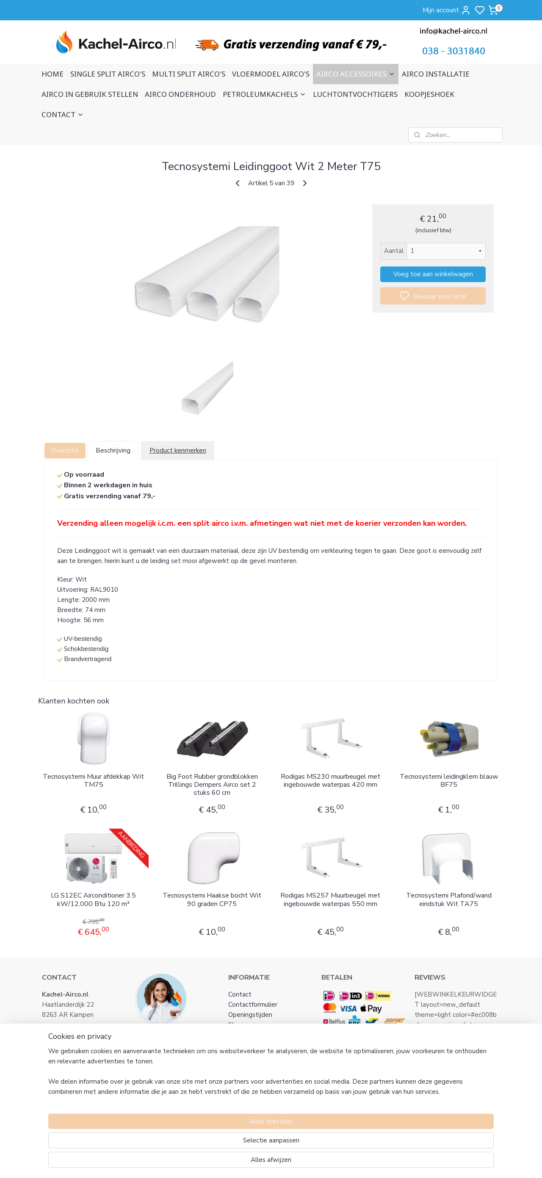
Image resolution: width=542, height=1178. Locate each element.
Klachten (241, 1065)
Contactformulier (252, 1004)
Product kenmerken (177, 450)
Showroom (244, 1025)
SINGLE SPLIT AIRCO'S (107, 74)
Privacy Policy (248, 1055)
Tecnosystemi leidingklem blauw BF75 (449, 781)
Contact (240, 994)
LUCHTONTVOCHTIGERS (355, 94)
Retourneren (246, 1075)
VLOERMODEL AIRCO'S (271, 74)
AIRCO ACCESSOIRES (355, 74)
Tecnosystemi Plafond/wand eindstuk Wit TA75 (449, 900)
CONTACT (62, 114)
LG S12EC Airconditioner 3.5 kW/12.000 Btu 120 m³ (93, 900)
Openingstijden (250, 1014)
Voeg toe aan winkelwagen (433, 274)
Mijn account (447, 10)
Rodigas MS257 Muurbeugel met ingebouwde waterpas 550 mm (330, 900)
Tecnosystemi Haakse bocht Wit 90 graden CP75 (212, 900)
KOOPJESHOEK (429, 94)
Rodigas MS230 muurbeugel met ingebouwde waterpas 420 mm (330, 781)
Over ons (241, 1035)
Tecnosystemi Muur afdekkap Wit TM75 (93, 781)
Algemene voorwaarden (263, 1045)
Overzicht (65, 450)
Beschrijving (113, 450)
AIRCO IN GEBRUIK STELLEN (89, 94)
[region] (215, 1142)
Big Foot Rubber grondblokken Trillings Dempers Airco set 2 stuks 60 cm (211, 785)
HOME (52, 74)
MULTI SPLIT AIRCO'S (188, 74)
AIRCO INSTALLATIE (436, 74)
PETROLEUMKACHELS (264, 94)
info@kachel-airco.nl (81, 1035)
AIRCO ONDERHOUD (180, 94)
